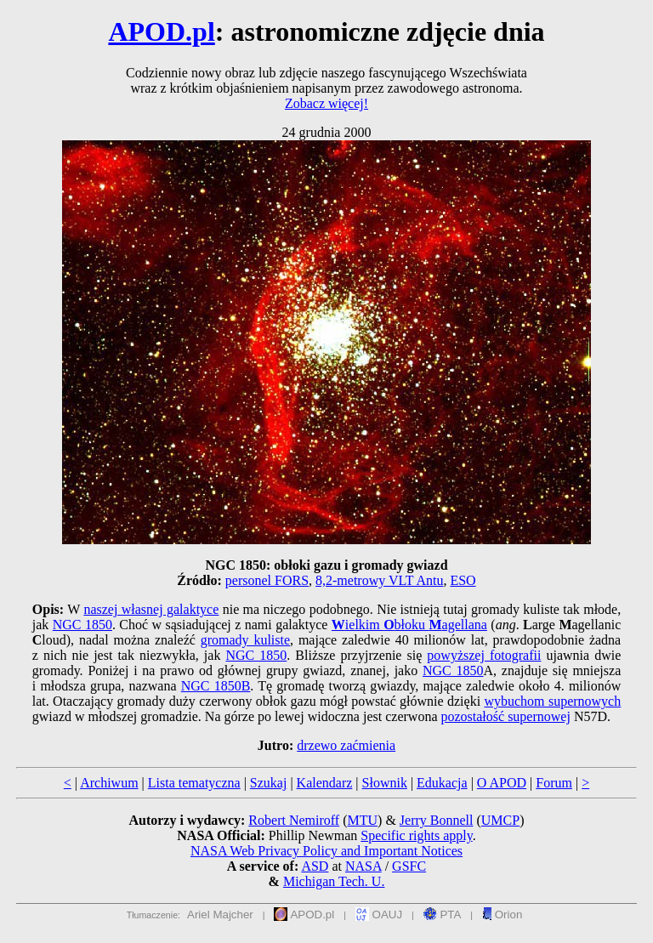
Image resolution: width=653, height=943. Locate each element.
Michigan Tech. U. (333, 881)
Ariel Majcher (220, 914)
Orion (502, 914)
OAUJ (378, 914)
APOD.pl (161, 31)
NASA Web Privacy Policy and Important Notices (326, 851)
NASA (363, 866)
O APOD (501, 782)
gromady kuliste (245, 640)
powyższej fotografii (484, 655)
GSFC (409, 866)
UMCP (500, 820)
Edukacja (442, 782)
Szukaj (268, 782)
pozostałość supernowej (505, 716)
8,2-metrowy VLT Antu (379, 580)
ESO (462, 580)
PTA (442, 914)
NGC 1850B (216, 686)
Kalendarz (325, 782)
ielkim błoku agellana (409, 624)
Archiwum (109, 782)
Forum (554, 782)
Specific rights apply (416, 835)
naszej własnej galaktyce (151, 609)
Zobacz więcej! (326, 103)
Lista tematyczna (194, 782)
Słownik (384, 782)
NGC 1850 (82, 624)
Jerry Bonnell (437, 820)
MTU (362, 820)
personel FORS (267, 580)
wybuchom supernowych (552, 701)
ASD (314, 866)
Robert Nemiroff (293, 820)
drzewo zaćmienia (346, 745)
